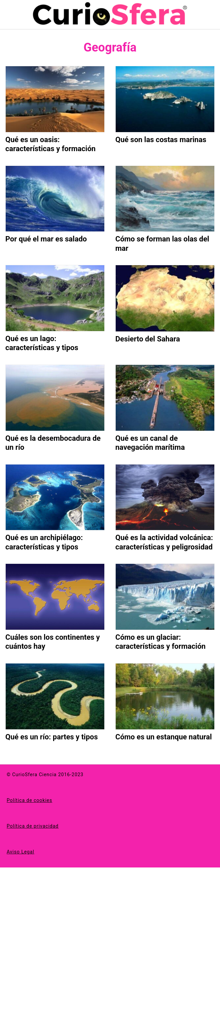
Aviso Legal (20, 851)
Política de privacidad (33, 826)
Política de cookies (29, 800)
